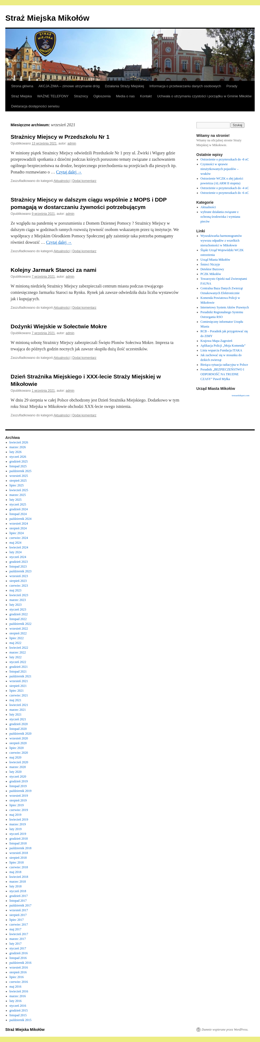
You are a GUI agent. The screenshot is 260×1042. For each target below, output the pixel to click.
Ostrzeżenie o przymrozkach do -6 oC (225, 193)
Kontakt (146, 96)
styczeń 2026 (18, 457)
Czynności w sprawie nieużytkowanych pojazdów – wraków (220, 169)
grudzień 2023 (19, 562)
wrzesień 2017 (19, 910)
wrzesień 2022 (19, 628)
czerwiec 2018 (19, 867)
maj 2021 (15, 700)
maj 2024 (15, 542)
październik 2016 (21, 963)
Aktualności (61, 181)
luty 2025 (16, 500)
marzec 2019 (18, 824)
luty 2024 (16, 552)
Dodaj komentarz (84, 181)
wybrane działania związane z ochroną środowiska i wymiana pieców (220, 216)
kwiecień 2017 (19, 934)
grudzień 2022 (19, 614)
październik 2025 (21, 471)
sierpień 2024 (18, 528)
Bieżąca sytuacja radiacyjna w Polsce (224, 365)
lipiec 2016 (17, 977)
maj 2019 (15, 815)
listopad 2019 (18, 786)
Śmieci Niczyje (210, 264)
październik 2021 (21, 676)
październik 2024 (21, 519)
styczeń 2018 (18, 891)
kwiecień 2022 (19, 647)
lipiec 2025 (17, 485)
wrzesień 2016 (19, 967)
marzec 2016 (18, 996)
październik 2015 (21, 1020)
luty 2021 (16, 714)
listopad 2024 (18, 514)
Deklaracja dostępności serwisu (35, 106)
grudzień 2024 (19, 509)
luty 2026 (16, 452)
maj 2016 (15, 986)
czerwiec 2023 (19, 585)
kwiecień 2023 (19, 595)
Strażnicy (81, 96)
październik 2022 (21, 624)
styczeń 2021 (18, 719)
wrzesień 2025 (19, 476)
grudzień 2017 (19, 896)
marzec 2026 (18, 447)
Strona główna (22, 86)
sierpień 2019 (18, 800)
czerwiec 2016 (19, 982)
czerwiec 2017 (19, 924)
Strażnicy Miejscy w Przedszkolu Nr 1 (60, 137)
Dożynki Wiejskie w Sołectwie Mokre (59, 326)
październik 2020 (21, 733)
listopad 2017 (18, 901)
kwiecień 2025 (19, 490)
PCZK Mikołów (211, 274)
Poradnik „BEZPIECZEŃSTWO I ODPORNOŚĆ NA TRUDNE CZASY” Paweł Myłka (222, 374)
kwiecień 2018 (19, 877)
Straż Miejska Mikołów (47, 18)
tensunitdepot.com (240, 395)
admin (71, 143)
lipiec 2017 (17, 920)
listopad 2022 (18, 619)
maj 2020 (15, 757)
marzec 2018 (18, 881)
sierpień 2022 (18, 633)
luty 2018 (16, 886)
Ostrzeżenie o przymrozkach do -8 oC (225, 159)
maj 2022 (15, 643)
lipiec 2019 (17, 805)
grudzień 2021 (19, 667)
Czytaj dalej (69, 172)
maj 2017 (15, 929)
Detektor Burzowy (212, 269)
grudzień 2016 (19, 953)
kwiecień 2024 (19, 547)
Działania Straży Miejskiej (124, 86)
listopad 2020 (18, 729)
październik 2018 (21, 848)
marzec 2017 (18, 939)
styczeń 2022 (18, 662)
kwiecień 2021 (19, 705)
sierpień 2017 (18, 915)
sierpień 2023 (18, 581)
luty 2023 (16, 605)
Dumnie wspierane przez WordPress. (225, 1029)
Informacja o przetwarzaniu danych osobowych (185, 86)
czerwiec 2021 (19, 695)
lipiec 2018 (17, 862)
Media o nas (125, 96)
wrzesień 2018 (19, 853)
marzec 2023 (18, 600)
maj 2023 (15, 590)
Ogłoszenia (102, 96)
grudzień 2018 (19, 838)
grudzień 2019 (19, 781)
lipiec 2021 (17, 690)
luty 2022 (16, 657)
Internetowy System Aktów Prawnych (225, 307)
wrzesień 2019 (19, 795)
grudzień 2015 (19, 1010)
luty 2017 (16, 943)
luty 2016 (16, 1001)
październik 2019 (21, 791)
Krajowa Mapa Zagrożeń (216, 341)
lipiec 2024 (17, 533)
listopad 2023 (18, 566)
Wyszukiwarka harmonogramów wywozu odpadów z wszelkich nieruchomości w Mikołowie (221, 240)
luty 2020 (16, 772)
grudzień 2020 (19, 724)
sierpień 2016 (18, 972)
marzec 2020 (18, 767)
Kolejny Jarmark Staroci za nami (53, 270)
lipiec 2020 (17, 748)
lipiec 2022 (17, 638)
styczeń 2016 (18, 1006)
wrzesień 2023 (19, 576)
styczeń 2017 (18, 948)
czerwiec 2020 (19, 753)
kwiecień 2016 (19, 991)
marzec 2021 (18, 710)
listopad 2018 (18, 843)
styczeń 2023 (18, 609)
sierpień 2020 (18, 743)
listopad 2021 (18, 671)
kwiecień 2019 (19, 819)
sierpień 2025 (18, 480)
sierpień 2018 (18, 858)
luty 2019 (16, 829)
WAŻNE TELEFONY (52, 96)
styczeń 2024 (18, 557)
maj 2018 (15, 872)
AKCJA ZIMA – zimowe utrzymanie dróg (68, 86)
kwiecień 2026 (19, 442)
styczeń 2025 (18, 504)
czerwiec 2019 (19, 810)
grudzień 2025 (19, 461)
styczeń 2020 (18, 776)
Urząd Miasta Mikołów (215, 259)
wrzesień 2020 (19, 738)
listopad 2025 (18, 466)
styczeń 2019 (18, 834)
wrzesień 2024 (19, 523)
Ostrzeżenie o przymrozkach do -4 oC (225, 188)
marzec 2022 (18, 652)
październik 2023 (21, 571)
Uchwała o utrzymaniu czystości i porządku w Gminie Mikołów (204, 96)
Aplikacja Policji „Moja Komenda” (223, 345)
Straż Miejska (21, 96)
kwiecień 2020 (19, 762)
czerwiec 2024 (19, 538)
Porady (231, 86)
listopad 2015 (18, 1015)
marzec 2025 (18, 495)
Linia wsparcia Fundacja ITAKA (221, 350)
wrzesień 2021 (19, 681)
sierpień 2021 (18, 686)
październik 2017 (21, 905)
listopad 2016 (18, 958)
